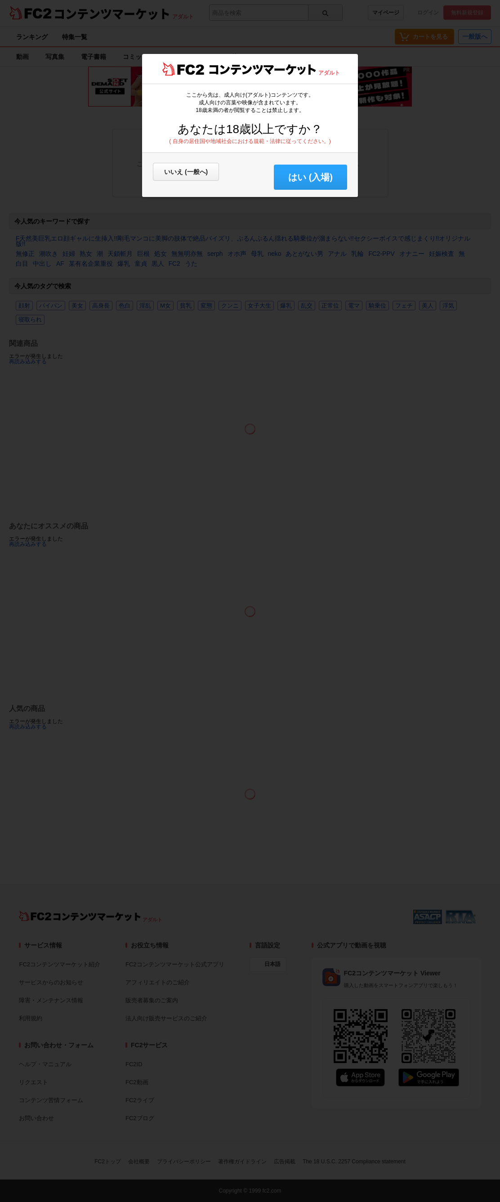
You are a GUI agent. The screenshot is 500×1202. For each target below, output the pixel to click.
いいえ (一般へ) (186, 171)
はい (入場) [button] (310, 177)
